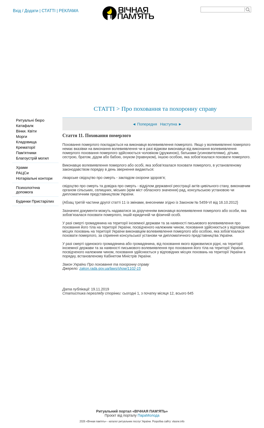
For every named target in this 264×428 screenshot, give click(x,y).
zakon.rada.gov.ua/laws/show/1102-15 (110, 268)
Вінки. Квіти (26, 131)
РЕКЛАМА (68, 11)
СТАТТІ (49, 11)
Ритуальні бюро (30, 120)
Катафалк (25, 125)
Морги (21, 136)
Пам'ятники (26, 152)
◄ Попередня (144, 124)
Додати (31, 11)
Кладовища (26, 142)
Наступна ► (171, 124)
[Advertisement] (132, 61)
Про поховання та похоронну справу (169, 108)
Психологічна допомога (28, 189)
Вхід (17, 11)
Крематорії (25, 147)
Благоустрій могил (32, 158)
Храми (22, 167)
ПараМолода (148, 415)
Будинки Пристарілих (35, 201)
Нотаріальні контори (34, 178)
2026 (82, 421)
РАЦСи (22, 173)
